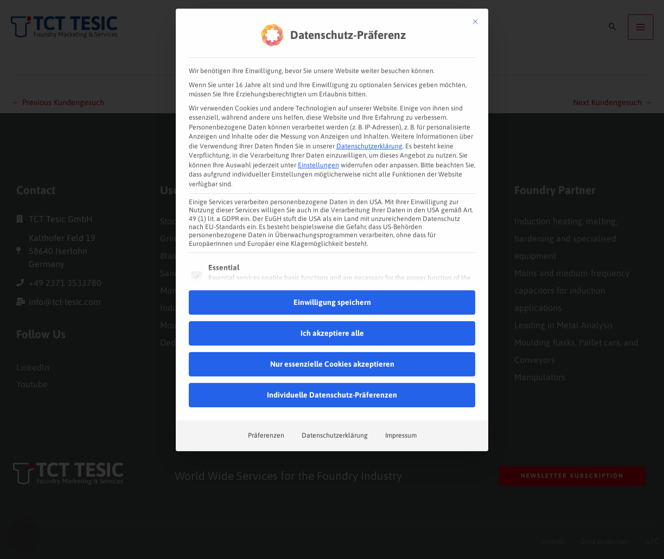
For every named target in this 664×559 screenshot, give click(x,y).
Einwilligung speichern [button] (332, 284)
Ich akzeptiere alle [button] (332, 315)
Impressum (401, 417)
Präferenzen (266, 417)
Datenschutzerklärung (369, 128)
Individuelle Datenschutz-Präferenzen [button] (332, 377)
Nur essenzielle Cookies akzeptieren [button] (332, 346)
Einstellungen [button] (318, 147)
